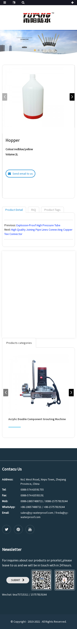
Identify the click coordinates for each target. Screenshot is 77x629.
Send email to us (23, 173)
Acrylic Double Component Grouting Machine (37, 419)
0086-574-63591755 (32, 489)
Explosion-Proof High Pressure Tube (38, 225)
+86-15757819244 (54, 507)
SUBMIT (15, 580)
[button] (35, 50)
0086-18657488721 (32, 501)
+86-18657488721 (31, 507)
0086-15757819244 (56, 501)
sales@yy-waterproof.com (37, 513)
